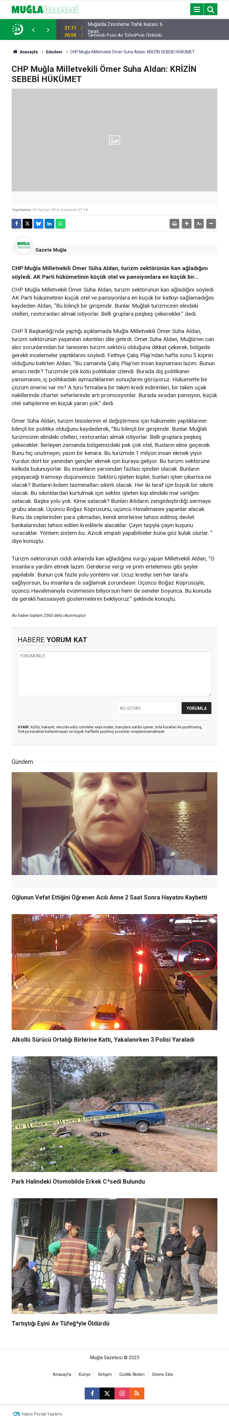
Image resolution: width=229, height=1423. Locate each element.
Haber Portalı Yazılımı (42, 1414)
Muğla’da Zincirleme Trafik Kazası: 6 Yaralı (125, 29)
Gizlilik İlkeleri (132, 1374)
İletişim (105, 1374)
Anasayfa (25, 51)
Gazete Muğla (50, 250)
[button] (186, 223)
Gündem (54, 51)
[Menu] (196, 9)
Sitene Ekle (162, 1374)
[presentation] (33, 29)
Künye (85, 1374)
